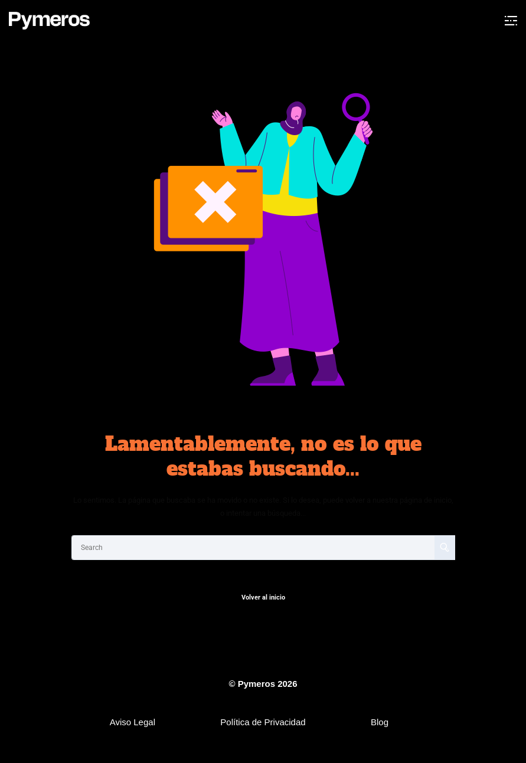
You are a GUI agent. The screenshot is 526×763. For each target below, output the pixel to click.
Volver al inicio (263, 597)
